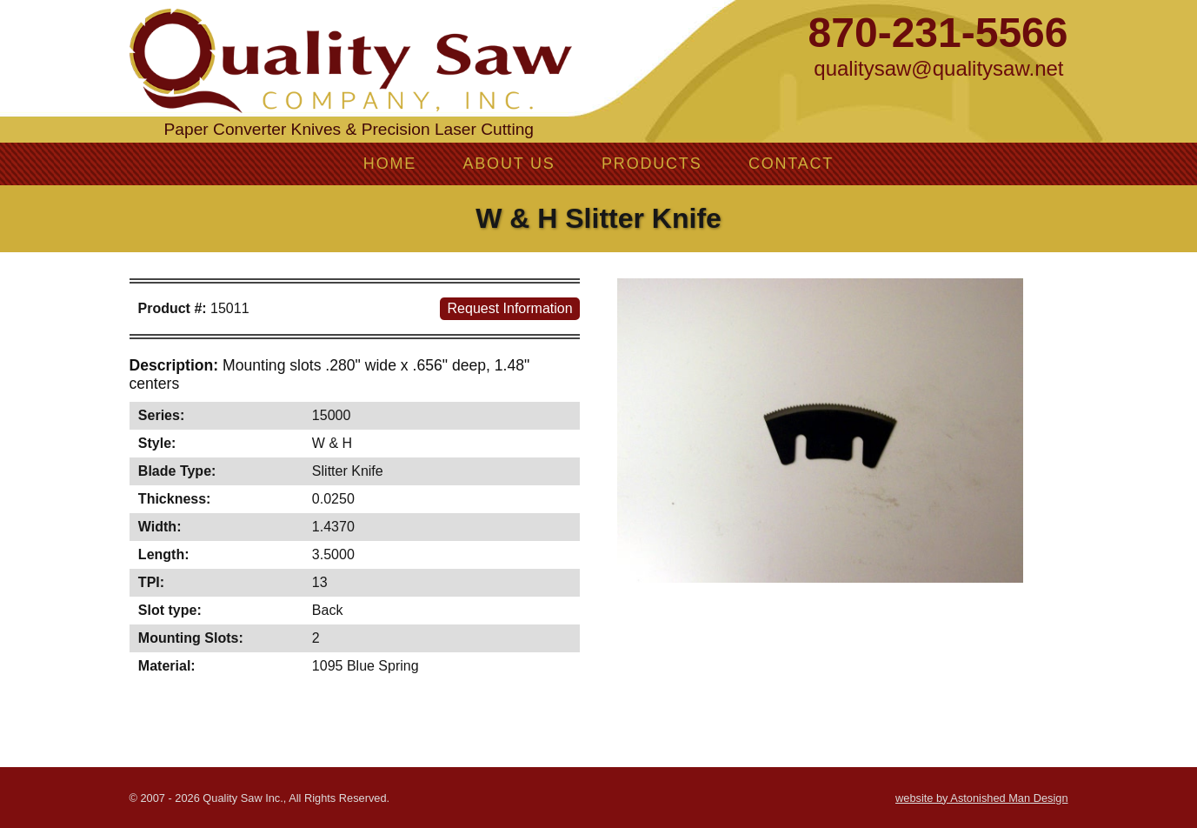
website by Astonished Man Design (981, 798)
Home (389, 163)
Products (652, 163)
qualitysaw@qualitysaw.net (938, 68)
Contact (791, 163)
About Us (508, 163)
